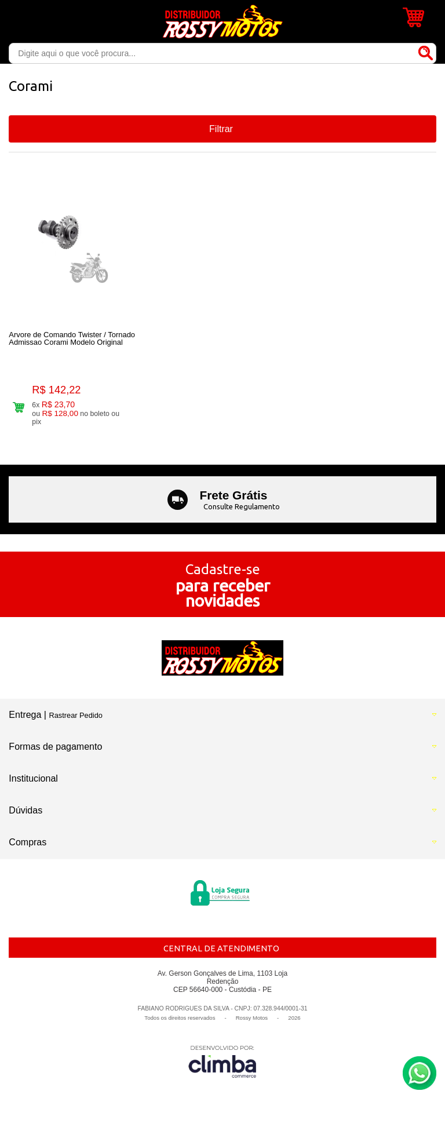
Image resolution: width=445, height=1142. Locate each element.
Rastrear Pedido (75, 715)
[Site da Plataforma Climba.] (222, 1061)
